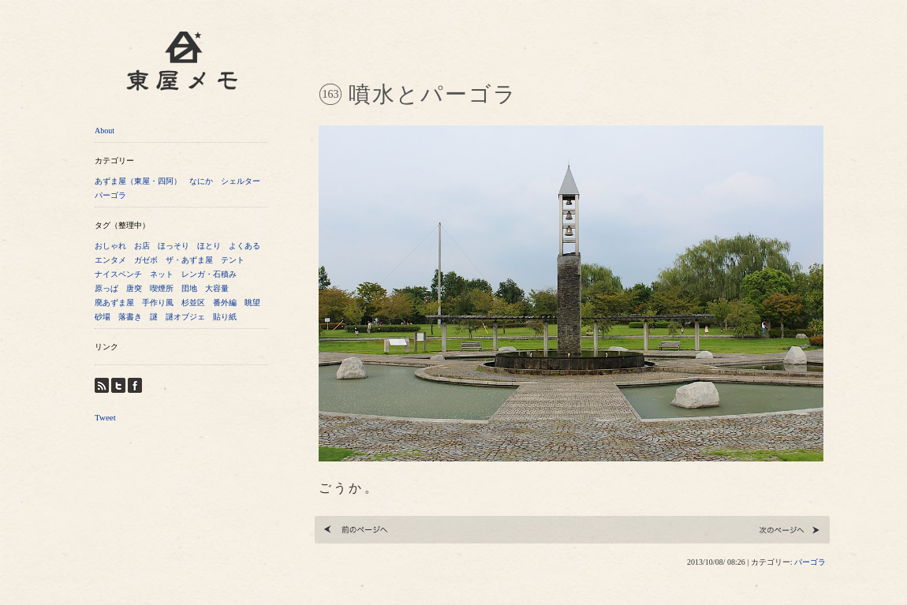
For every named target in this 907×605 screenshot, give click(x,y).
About (104, 130)
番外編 (225, 302)
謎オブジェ (185, 316)
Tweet (105, 417)
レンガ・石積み (209, 274)
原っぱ (106, 288)
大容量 (217, 288)
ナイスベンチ (118, 274)
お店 (142, 245)
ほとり (209, 245)
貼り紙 (225, 316)
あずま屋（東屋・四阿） (138, 181)
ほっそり (173, 245)
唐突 (134, 288)
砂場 (102, 316)
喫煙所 (162, 288)
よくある (244, 245)
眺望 (252, 302)
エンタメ (110, 260)
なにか (201, 181)
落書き (130, 316)
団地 (189, 288)
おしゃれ (110, 245)
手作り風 (158, 302)
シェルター (240, 181)
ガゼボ (146, 260)
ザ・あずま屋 (189, 260)
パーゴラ (110, 195)
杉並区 (193, 302)
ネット (162, 274)
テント (232, 260)
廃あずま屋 (114, 302)
